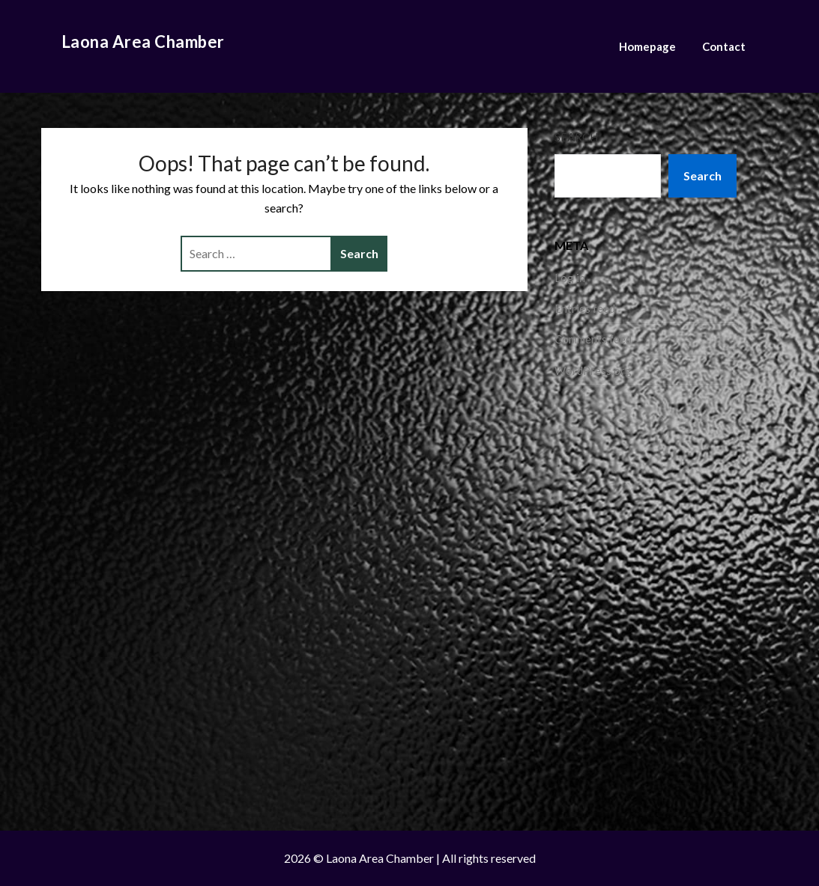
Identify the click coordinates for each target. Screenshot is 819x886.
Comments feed (593, 339)
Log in (569, 277)
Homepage (647, 46)
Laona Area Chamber (143, 41)
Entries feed (584, 308)
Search (576, 137)
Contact (724, 46)
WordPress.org (593, 370)
